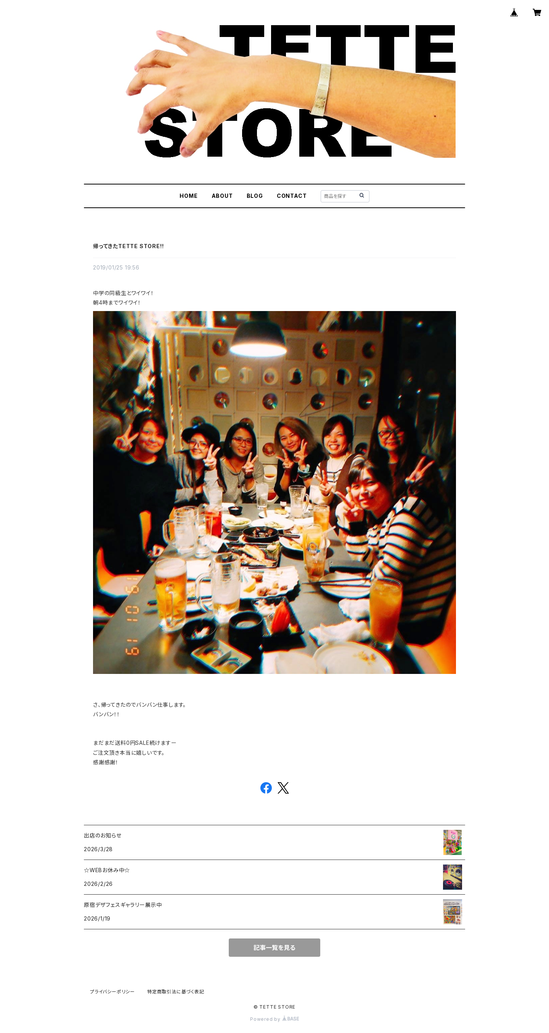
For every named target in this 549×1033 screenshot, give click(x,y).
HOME (188, 195)
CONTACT (292, 195)
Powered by (274, 1019)
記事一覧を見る (274, 947)
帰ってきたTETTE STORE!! (128, 246)
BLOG (255, 195)
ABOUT (222, 195)
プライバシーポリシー (112, 992)
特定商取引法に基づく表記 (175, 992)
